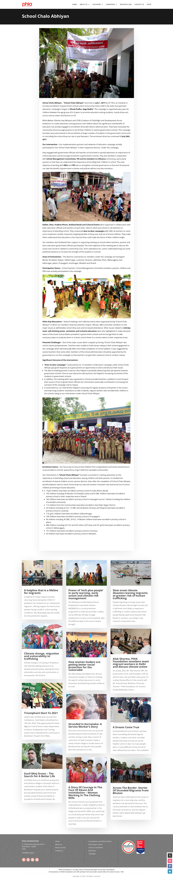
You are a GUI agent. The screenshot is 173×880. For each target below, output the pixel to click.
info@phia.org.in (28, 853)
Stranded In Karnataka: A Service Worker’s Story (85, 725)
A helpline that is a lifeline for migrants (41, 591)
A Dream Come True (126, 727)
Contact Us (139, 4)
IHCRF (149, 4)
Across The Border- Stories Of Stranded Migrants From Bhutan (131, 790)
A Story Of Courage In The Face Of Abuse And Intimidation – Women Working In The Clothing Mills (85, 792)
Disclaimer (92, 851)
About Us (83, 4)
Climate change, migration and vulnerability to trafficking (41, 656)
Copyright (92, 854)
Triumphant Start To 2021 (41, 713)
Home (74, 4)
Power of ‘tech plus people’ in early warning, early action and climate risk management (85, 594)
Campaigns (110, 4)
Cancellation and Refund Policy (99, 841)
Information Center (95, 844)
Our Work (96, 4)
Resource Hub (126, 4)
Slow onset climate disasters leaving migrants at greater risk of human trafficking (130, 594)
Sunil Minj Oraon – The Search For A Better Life (39, 775)
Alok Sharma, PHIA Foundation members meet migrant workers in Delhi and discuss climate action (131, 662)
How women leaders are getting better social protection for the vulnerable (84, 666)
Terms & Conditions (95, 847)
